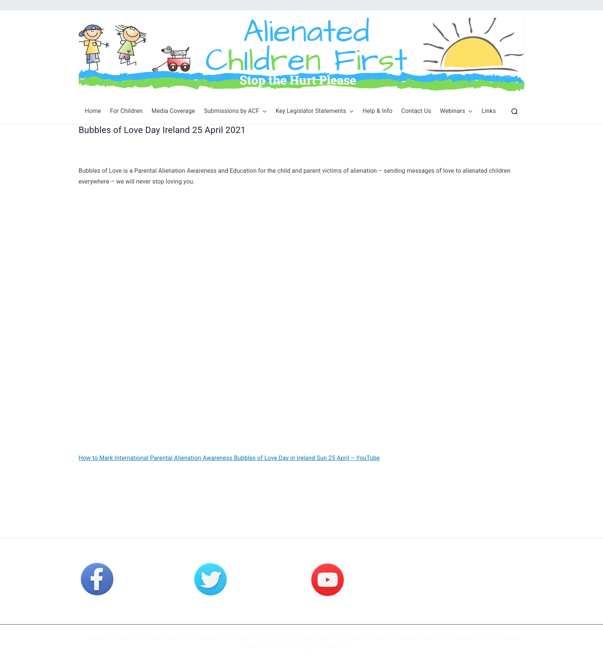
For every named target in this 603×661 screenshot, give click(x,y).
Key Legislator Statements (315, 111)
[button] (263, 111)
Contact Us (416, 110)
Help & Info (377, 110)
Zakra (313, 647)
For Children (126, 110)
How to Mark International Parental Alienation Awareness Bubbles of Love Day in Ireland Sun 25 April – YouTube (229, 457)
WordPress (344, 647)
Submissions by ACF (235, 111)
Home (93, 110)
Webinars (456, 111)
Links (489, 110)
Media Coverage (173, 110)
